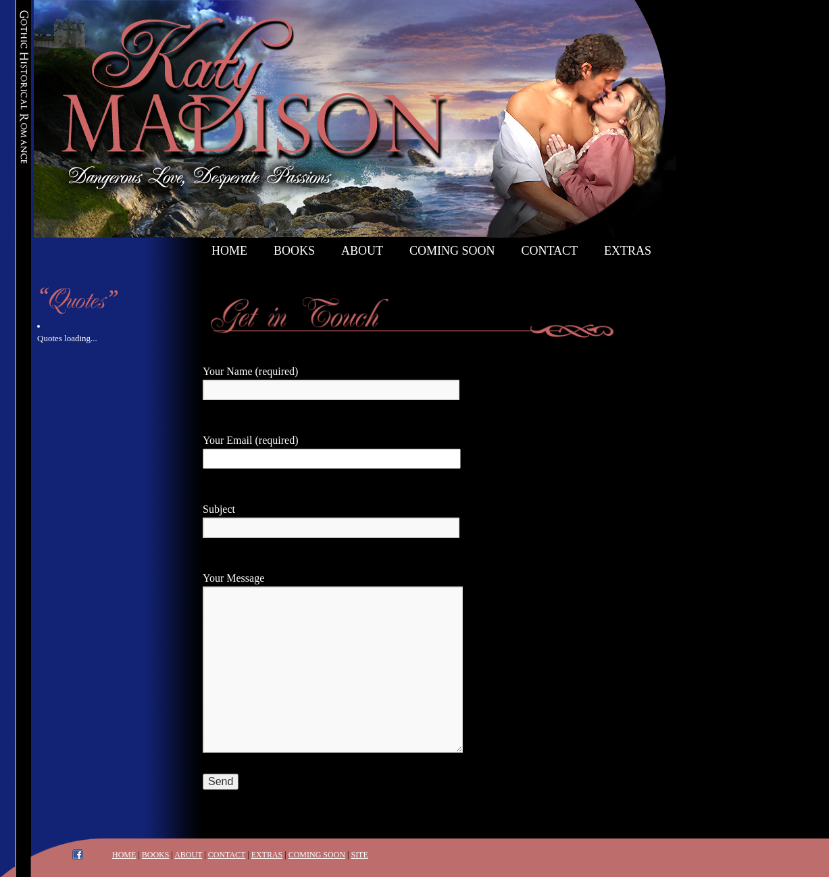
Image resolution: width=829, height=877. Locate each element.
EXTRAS (267, 854)
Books (294, 250)
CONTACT (227, 854)
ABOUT (188, 854)
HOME (124, 854)
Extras (627, 250)
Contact (550, 250)
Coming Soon (452, 250)
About (362, 250)
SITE (359, 854)
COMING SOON (316, 854)
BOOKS (156, 854)
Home (229, 250)
